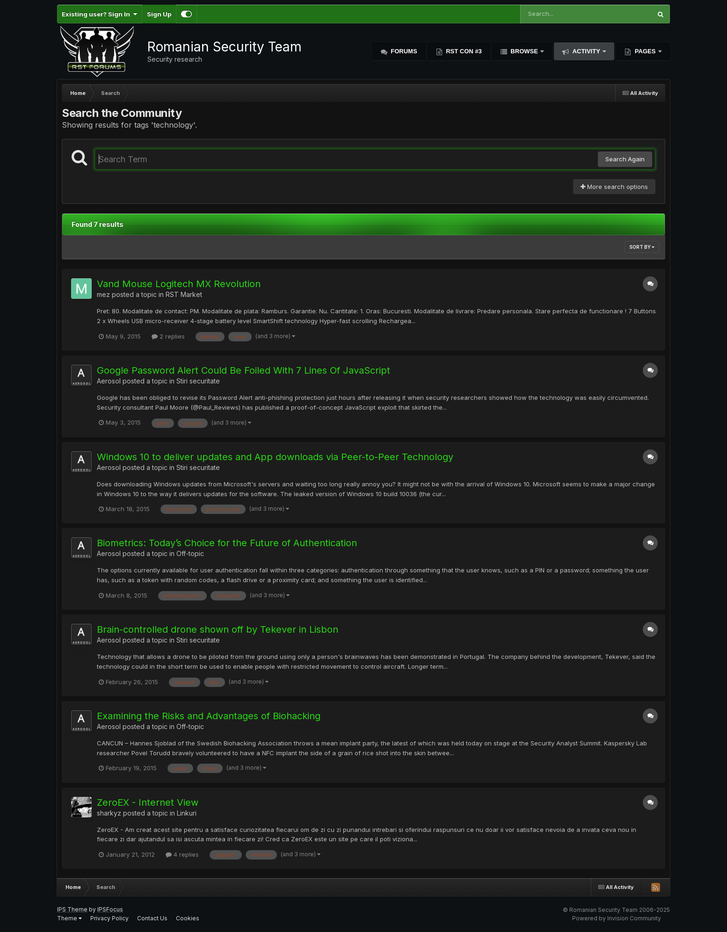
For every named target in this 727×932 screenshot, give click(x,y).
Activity (586, 51)
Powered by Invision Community (616, 918)
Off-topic (190, 553)
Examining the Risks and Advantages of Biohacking (208, 716)
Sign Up (159, 14)
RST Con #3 (463, 51)
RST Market (184, 294)
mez (103, 294)
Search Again (625, 159)
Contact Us (152, 918)
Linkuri (186, 813)
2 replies (168, 336)
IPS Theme (72, 909)
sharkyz (109, 813)
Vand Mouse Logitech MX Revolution (179, 283)
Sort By (641, 247)
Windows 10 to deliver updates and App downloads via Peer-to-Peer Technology (275, 456)
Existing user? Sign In (99, 14)
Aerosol (109, 381)
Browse (524, 51)
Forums (403, 51)
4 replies (182, 854)
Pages (645, 51)
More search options (614, 186)
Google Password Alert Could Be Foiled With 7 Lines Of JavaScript (243, 370)
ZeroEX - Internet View (147, 802)
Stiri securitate (198, 381)
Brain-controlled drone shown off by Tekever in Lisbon (217, 629)
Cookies (187, 918)
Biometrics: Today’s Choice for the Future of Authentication (227, 543)
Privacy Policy (109, 918)
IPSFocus (110, 909)
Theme (69, 918)
